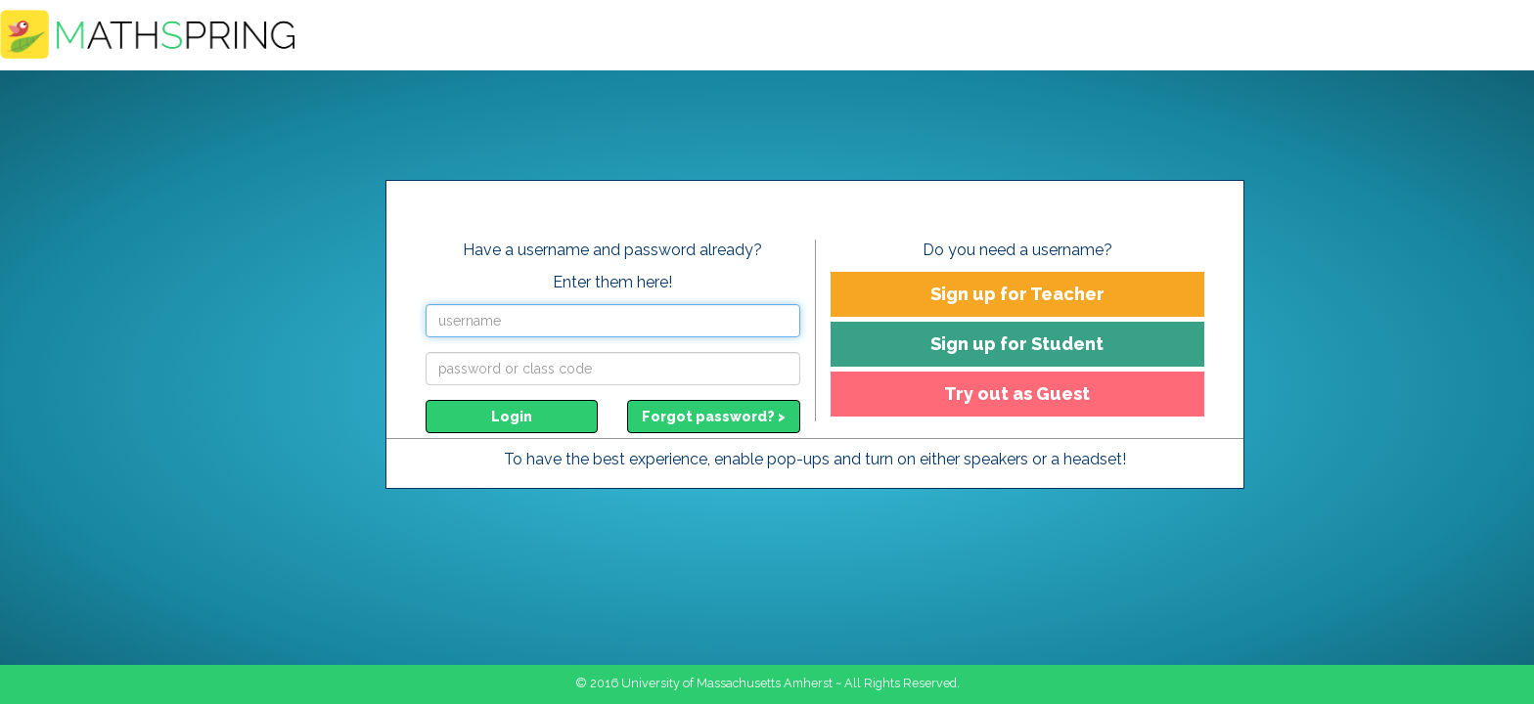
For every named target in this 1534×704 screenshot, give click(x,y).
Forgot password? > (714, 416)
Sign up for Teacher (1017, 294)
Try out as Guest (1017, 393)
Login (511, 416)
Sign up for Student (1017, 343)
